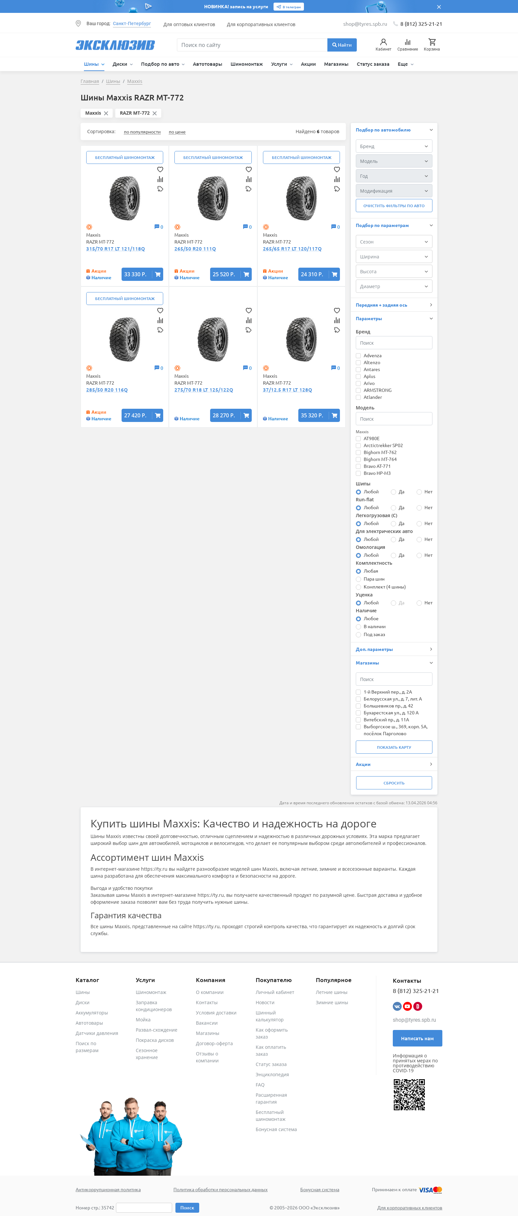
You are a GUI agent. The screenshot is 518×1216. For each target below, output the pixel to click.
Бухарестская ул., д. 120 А (391, 712)
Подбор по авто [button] (161, 63)
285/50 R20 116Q (107, 389)
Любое (371, 618)
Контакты (207, 1002)
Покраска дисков (155, 1040)
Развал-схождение (156, 1030)
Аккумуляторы (92, 1012)
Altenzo (372, 362)
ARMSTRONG (377, 390)
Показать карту (394, 747)
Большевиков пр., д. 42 (388, 705)
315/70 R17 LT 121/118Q (115, 248)
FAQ (260, 1085)
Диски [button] (121, 63)
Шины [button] (92, 63)
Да (401, 491)
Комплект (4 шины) (385, 586)
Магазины (336, 63)
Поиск (187, 1207)
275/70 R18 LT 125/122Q (203, 389)
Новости (265, 1002)
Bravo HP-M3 (377, 473)
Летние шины (332, 992)
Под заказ (374, 634)
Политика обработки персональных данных (220, 1189)
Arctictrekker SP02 (383, 445)
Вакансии (207, 1023)
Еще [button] (403, 63)
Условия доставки (216, 1012)
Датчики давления (97, 1033)
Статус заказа (373, 63)
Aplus (369, 376)
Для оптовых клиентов (189, 24)
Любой (371, 491)
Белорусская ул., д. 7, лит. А (393, 699)
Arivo (369, 383)
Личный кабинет (275, 992)
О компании (210, 992)
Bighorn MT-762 (380, 452)
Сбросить (394, 783)
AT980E (372, 438)
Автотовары (207, 63)
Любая (371, 571)
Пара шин (374, 579)
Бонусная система (276, 1129)
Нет (428, 491)
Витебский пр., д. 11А (386, 719)
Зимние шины (332, 1002)
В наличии (375, 626)
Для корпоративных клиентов (261, 24)
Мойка (143, 1019)
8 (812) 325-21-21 (421, 23)
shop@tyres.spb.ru (414, 1020)
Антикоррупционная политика (108, 1189)
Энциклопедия (272, 1074)
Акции (308, 63)
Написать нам (417, 1038)
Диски (83, 1002)
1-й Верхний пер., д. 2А (388, 692)
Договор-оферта (214, 1043)
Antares (372, 369)
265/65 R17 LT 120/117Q (292, 248)
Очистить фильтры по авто (394, 206)
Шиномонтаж (247, 63)
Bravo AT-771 (377, 466)
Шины (83, 992)
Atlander (373, 397)
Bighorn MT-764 (380, 459)
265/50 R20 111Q (195, 248)
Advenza (373, 355)
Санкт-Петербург (132, 23)
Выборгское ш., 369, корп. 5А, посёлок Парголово (395, 729)
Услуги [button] (279, 63)
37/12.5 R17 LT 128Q (287, 389)
